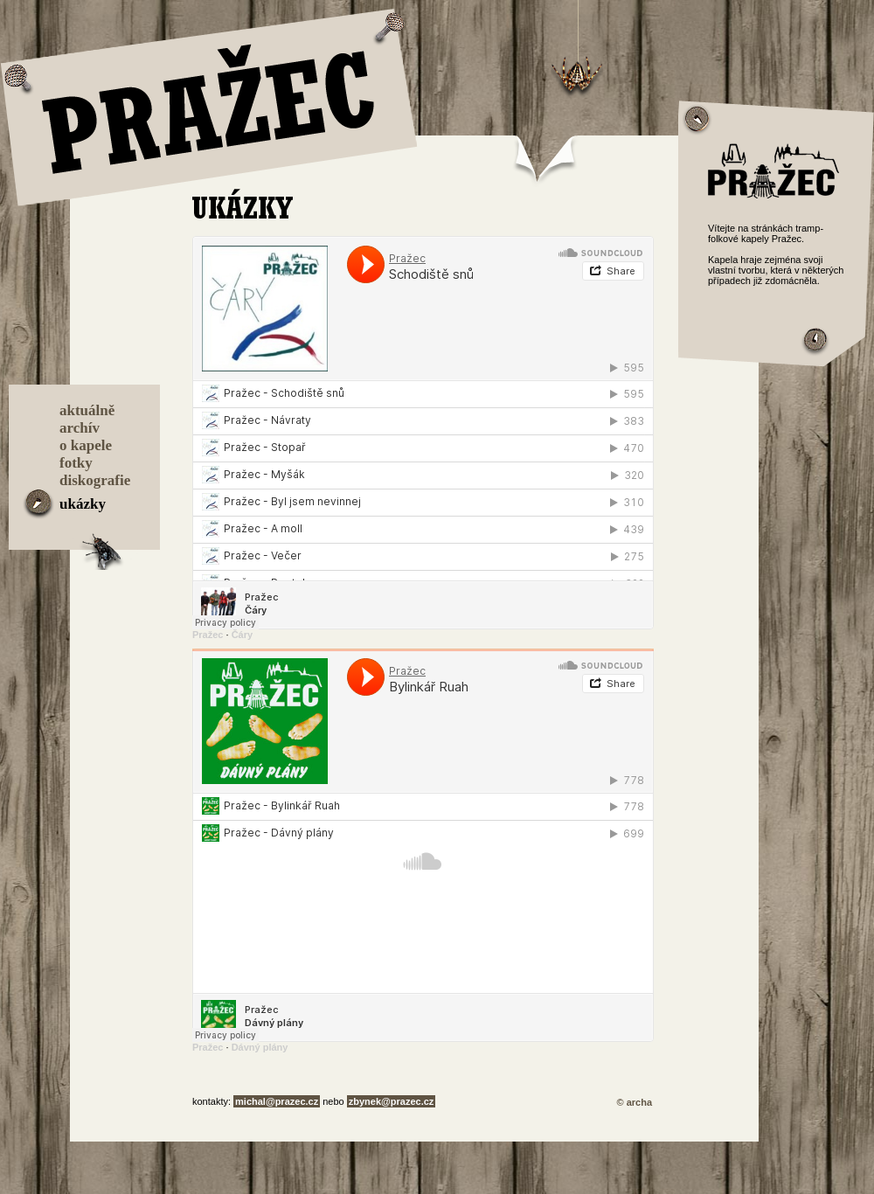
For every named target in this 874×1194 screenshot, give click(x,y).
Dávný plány (260, 1047)
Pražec (207, 634)
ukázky (82, 504)
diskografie (94, 480)
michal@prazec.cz (276, 1101)
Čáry (242, 634)
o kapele (85, 445)
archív (79, 428)
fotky (76, 463)
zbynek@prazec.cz (391, 1101)
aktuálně (86, 410)
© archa (634, 1102)
